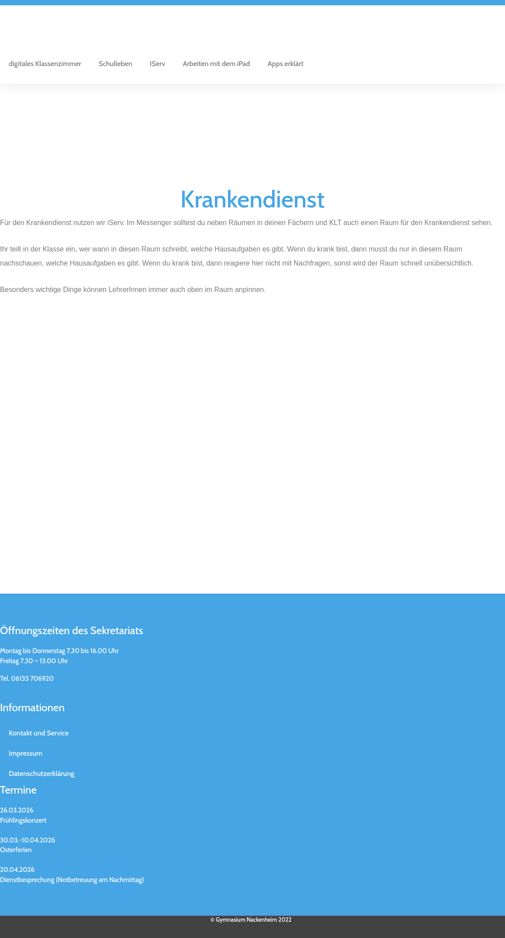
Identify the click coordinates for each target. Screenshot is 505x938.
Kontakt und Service (39, 733)
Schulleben (115, 63)
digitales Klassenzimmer (45, 63)
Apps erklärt (285, 63)
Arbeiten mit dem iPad (216, 63)
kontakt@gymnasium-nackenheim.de (52, 697)
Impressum (25, 753)
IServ (157, 63)
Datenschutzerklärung (41, 773)
